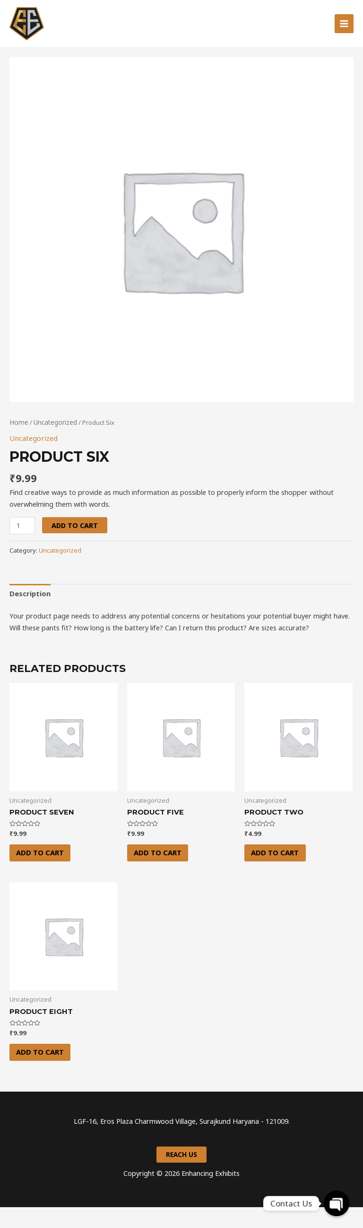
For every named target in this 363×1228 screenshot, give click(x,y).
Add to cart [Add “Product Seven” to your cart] (42, 872)
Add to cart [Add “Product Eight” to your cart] (42, 1072)
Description (29, 613)
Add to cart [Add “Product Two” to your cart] (277, 872)
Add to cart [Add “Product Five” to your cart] (160, 872)
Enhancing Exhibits (116, 33)
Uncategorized (54, 442)
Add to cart (74, 545)
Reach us (181, 1175)
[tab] (29, 613)
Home (18, 442)
